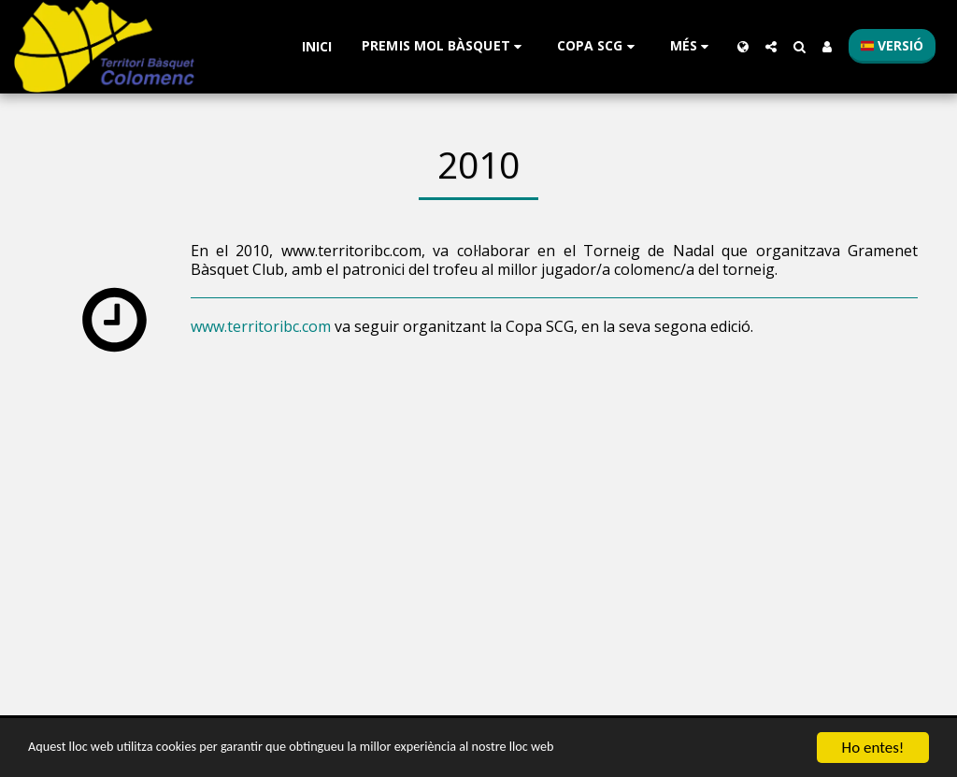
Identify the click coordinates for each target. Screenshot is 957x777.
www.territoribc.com (261, 326)
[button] (444, 46)
